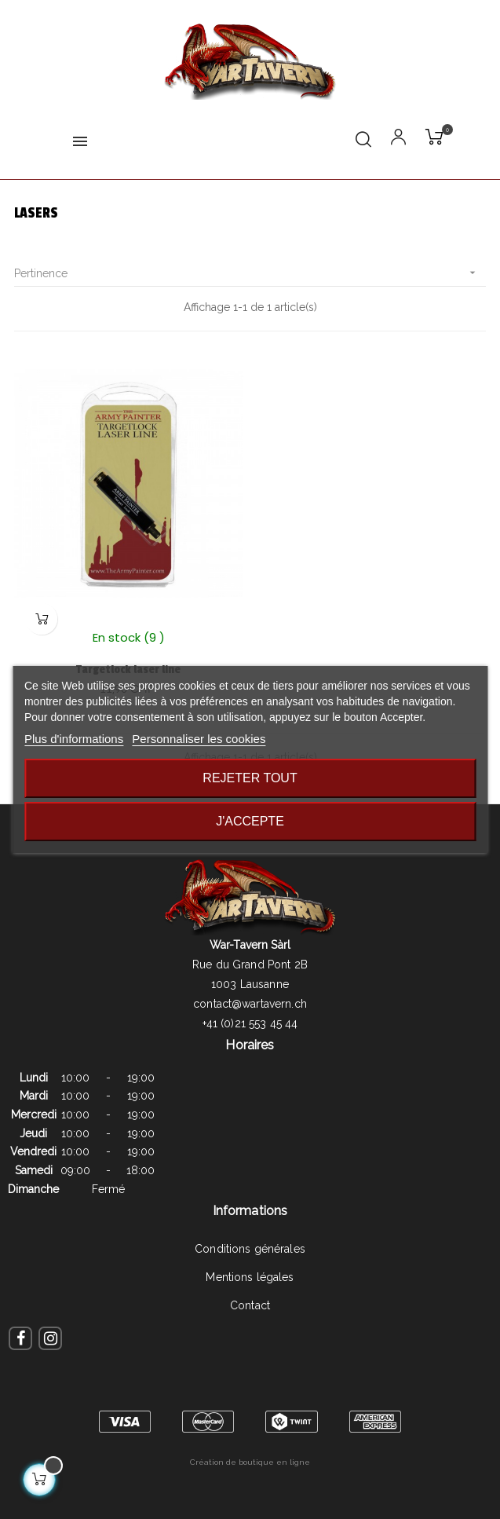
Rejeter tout (250, 778)
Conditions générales (250, 1249)
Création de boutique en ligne (250, 1462)
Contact (250, 1305)
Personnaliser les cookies (198, 738)
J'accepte (250, 821)
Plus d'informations (73, 738)
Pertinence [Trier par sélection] (250, 273)
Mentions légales (250, 1277)
